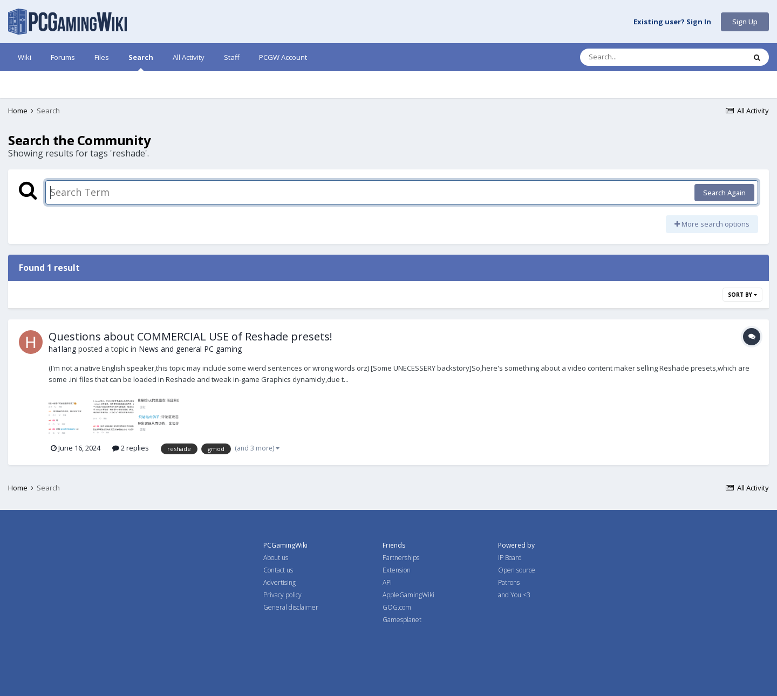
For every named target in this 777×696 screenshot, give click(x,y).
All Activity (189, 57)
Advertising (279, 582)
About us (275, 557)
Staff (232, 57)
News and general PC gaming (190, 349)
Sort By (742, 294)
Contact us (278, 570)
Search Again (724, 192)
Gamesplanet (402, 619)
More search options (711, 224)
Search (140, 61)
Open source (516, 570)
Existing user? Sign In (672, 22)
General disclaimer (290, 607)
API (387, 582)
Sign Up (745, 21)
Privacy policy (282, 594)
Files (101, 57)
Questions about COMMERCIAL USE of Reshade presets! (190, 336)
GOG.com (397, 607)
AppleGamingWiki (408, 594)
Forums (63, 57)
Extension (397, 570)
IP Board (510, 557)
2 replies (130, 448)
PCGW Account (283, 57)
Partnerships (401, 557)
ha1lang (62, 349)
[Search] (634, 57)
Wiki (24, 57)
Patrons (509, 582)
